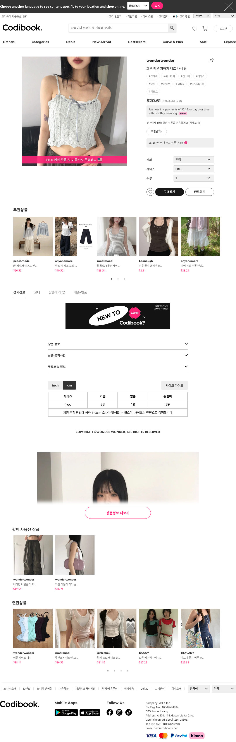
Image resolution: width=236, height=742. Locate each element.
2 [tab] (118, 279)
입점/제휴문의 (109, 688)
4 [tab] (128, 671)
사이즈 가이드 (174, 385)
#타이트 (165, 84)
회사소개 (176, 688)
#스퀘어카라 (197, 84)
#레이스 (200, 76)
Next (226, 245)
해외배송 (129, 688)
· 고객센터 (163, 16)
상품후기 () (57, 292)
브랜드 (26, 688)
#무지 (152, 84)
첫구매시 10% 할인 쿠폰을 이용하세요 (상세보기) (173, 123)
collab (144, 688)
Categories (40, 42)
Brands (8, 42)
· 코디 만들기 (114, 16)
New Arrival (101, 42)
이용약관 (64, 688)
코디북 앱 (185, 16)
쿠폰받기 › (156, 131)
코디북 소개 (9, 688)
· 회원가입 (131, 16)
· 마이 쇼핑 (147, 16)
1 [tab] (111, 279)
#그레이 (153, 76)
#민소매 (185, 76)
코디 (37, 292)
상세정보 (19, 292)
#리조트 (153, 91)
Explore (230, 42)
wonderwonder (160, 60)
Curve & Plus (173, 42)
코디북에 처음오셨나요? (15, 16)
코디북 (22, 27)
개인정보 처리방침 (85, 688)
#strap (180, 84)
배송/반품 (80, 292)
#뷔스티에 (169, 76)
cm (69, 385)
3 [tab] (124, 279)
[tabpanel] (34, 245)
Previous (10, 245)
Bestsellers (136, 42)
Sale (203, 42)
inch (55, 385)
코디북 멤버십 (44, 688)
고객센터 (160, 688)
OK (157, 6)
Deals (70, 42)
